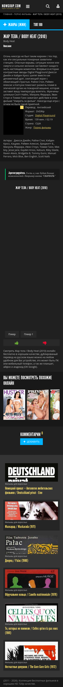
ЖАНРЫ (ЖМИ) (14, 24)
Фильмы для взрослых (16, 483)
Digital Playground (45, 115)
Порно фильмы (42, 127)
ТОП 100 (38, 24)
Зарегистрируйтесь (16, 173)
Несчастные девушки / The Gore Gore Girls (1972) (30, 667)
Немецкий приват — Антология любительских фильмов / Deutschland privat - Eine (29, 490)
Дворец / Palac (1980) (16, 560)
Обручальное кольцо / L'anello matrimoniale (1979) (31, 594)
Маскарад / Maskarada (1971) (20, 526)
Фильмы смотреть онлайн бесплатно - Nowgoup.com (12, 6)
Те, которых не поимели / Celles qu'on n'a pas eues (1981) (31, 630)
